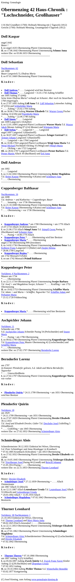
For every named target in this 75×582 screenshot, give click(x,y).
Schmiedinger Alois (50, 431)
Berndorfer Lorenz (50, 350)
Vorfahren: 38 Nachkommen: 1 (15, 515)
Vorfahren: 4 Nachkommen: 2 (15, 273)
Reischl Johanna (53, 462)
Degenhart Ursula (40, 563)
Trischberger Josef (14, 462)
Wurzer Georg (56, 111)
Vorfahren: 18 (7, 410)
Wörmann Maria (51, 127)
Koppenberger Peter (15, 342)
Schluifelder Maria (23, 106)
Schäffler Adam (58, 292)
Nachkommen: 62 (9, 68)
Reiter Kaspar (12, 176)
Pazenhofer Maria (30, 114)
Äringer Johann (8, 137)
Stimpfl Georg (49, 229)
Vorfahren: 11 (7, 326)
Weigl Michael (8, 145)
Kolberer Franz (8, 248)
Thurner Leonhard (49, 467)
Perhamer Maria (9, 294)
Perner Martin (8, 153)
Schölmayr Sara (53, 176)
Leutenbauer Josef (58, 489)
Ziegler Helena (48, 248)
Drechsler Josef (51, 423)
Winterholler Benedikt (57, 569)
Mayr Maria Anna (35, 520)
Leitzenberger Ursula (27, 492)
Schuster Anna (25, 232)
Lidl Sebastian (47, 103)
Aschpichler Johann (15, 331)
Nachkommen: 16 (9, 194)
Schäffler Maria (8, 345)
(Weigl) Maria (56, 145)
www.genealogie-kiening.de (44, 579)
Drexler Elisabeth (17, 479)
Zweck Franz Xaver (53, 561)
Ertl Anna (45, 153)
